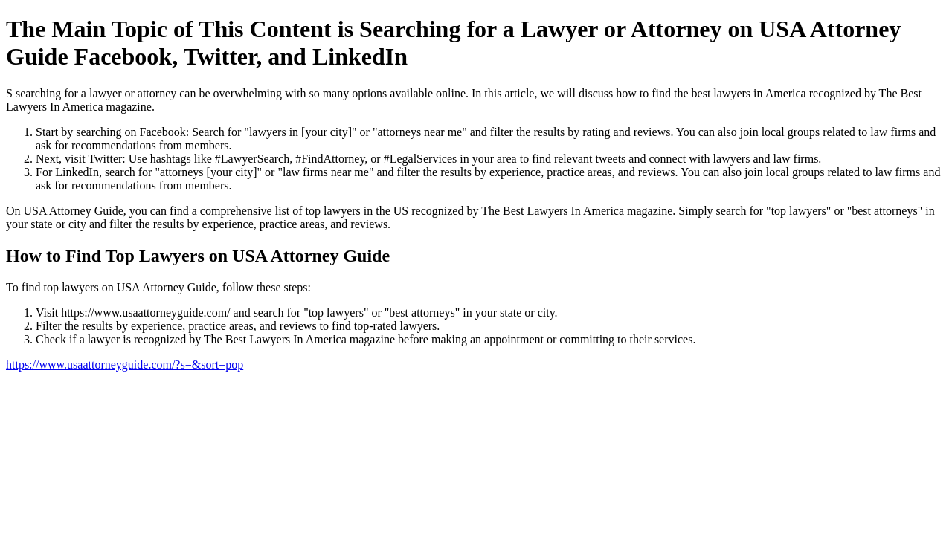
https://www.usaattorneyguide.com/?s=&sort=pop (124, 364)
